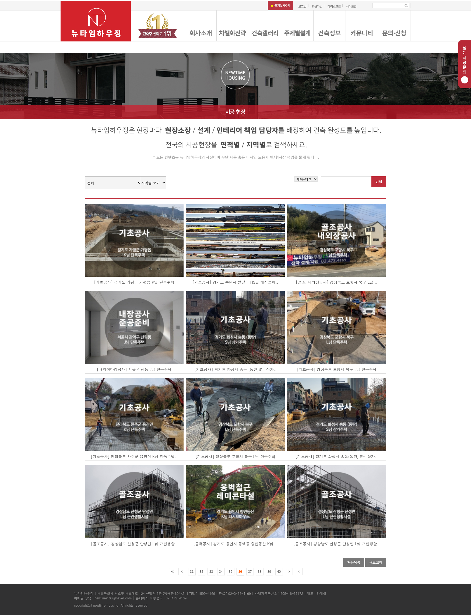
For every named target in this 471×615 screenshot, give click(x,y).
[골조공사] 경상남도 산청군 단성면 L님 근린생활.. (134, 543)
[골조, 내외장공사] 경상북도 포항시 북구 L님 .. (336, 282)
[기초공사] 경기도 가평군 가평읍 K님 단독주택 (134, 282)
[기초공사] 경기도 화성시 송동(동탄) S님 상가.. (337, 456)
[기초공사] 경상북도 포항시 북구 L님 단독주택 (337, 369)
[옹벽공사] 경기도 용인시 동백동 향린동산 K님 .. (235, 543)
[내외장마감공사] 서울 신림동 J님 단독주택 (134, 369)
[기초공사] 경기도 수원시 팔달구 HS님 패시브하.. (235, 282)
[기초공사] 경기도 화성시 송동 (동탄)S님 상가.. (235, 369)
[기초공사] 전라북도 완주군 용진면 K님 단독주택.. (134, 456)
